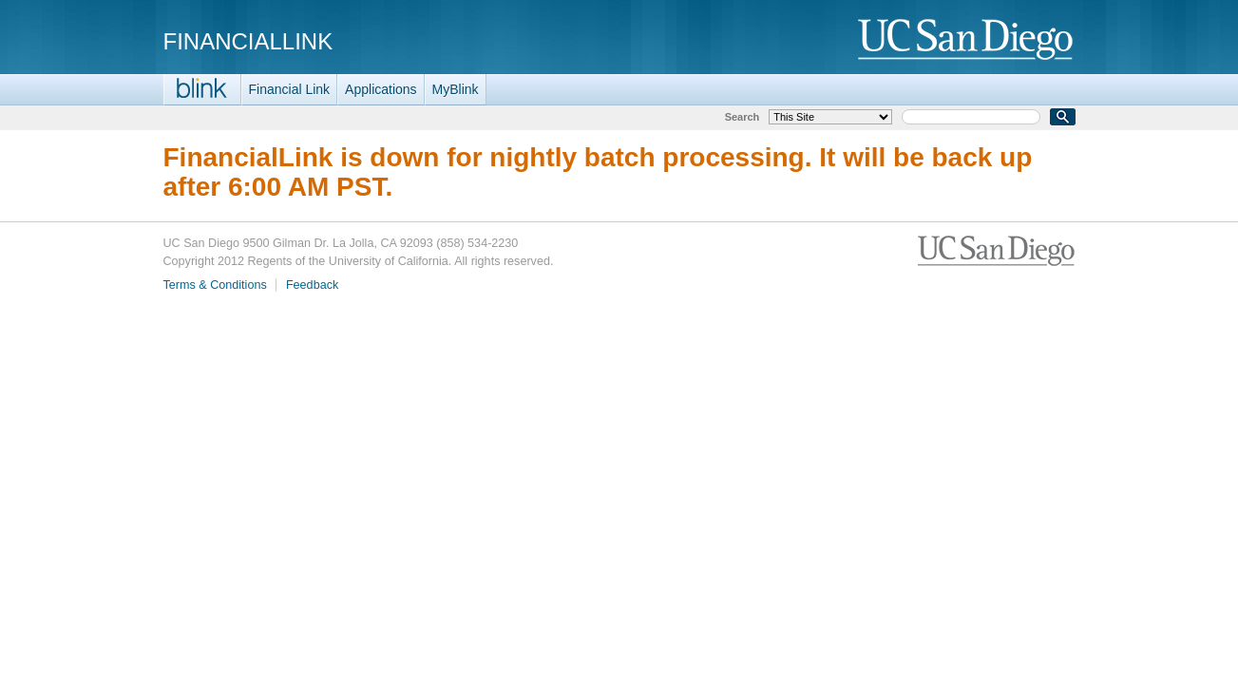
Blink (202, 89)
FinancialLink (248, 41)
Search (742, 117)
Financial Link (290, 89)
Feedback (312, 285)
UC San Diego (967, 40)
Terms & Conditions (215, 285)
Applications (381, 89)
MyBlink (455, 89)
